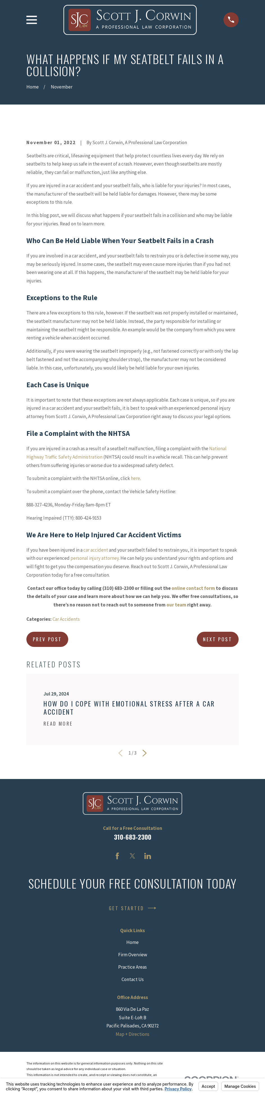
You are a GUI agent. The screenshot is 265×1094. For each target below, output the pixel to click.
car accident (95, 550)
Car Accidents (66, 619)
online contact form (193, 588)
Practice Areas (132, 967)
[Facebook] (117, 856)
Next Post (217, 639)
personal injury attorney (94, 558)
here (135, 478)
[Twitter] (132, 856)
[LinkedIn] (147, 856)
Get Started (132, 908)
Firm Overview (132, 955)
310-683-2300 (132, 837)
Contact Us (133, 979)
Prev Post (47, 639)
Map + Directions (132, 1034)
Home (132, 942)
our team (176, 605)
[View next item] (144, 753)
